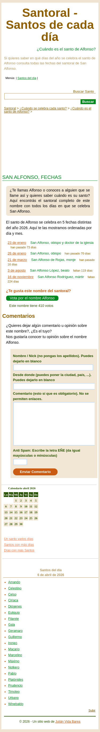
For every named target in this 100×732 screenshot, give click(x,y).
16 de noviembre (21, 277)
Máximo (13, 661)
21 (11, 518)
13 (6, 512)
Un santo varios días (18, 539)
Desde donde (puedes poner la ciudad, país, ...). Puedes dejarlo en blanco (52, 377)
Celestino (15, 588)
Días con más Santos (19, 550)
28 (11, 524)
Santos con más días (19, 545)
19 (35, 512)
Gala (11, 625)
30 (20, 524)
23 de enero (17, 243)
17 (26, 512)
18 (30, 512)
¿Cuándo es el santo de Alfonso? (66, 49)
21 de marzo (17, 260)
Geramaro (15, 631)
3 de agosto (17, 270)
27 (6, 524)
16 (20, 512)
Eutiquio (14, 612)
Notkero (13, 667)
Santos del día (27, 78)
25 (30, 518)
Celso (12, 594)
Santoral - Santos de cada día (50, 25)
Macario (14, 649)
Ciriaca (13, 600)
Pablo (12, 673)
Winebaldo (15, 704)
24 (26, 518)
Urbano (13, 698)
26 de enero (17, 253)
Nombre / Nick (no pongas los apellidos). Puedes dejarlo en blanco (53, 358)
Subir (92, 710)
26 (35, 518)
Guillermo (15, 637)
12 (35, 506)
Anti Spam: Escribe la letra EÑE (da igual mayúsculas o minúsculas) (46, 453)
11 (31, 506)
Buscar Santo (83, 91)
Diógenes (15, 606)
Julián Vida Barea (67, 721)
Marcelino (15, 655)
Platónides (15, 680)
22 (15, 518)
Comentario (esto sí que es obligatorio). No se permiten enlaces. (51, 396)
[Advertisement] (49, 142)
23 (20, 518)
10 (26, 506)
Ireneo (12, 643)
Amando (14, 582)
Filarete (13, 619)
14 (11, 512)
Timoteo (14, 692)
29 (15, 524)
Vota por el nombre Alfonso (32, 298)
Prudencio (15, 685)
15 (15, 512)
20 (6, 518)
